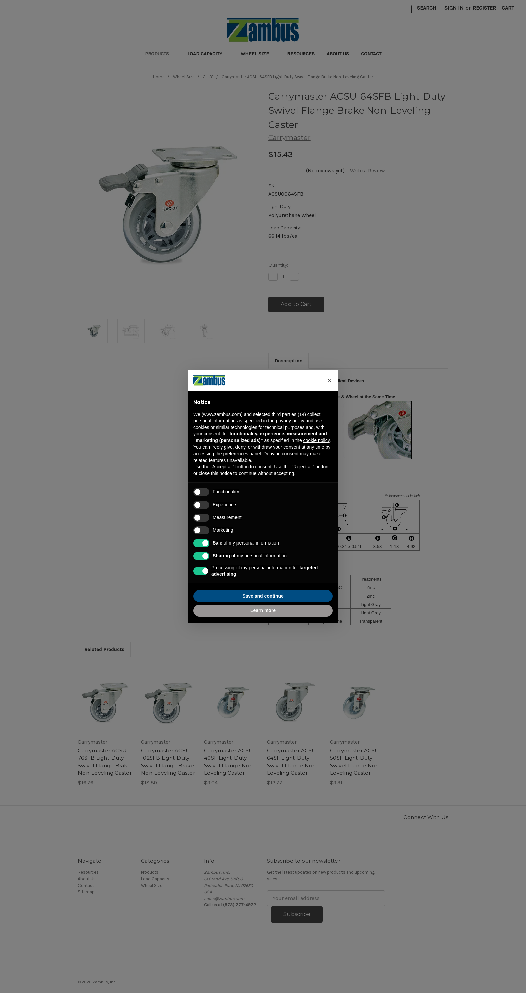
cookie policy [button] (316, 440)
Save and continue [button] (263, 596)
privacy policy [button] (290, 420)
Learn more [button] (263, 610)
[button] (329, 380)
